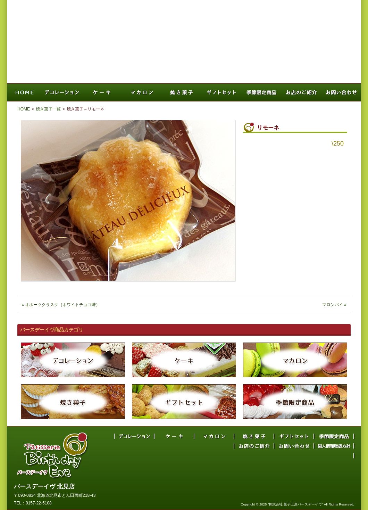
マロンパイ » (334, 304)
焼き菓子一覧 (48, 109)
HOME (23, 109)
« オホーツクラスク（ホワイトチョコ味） (61, 304)
